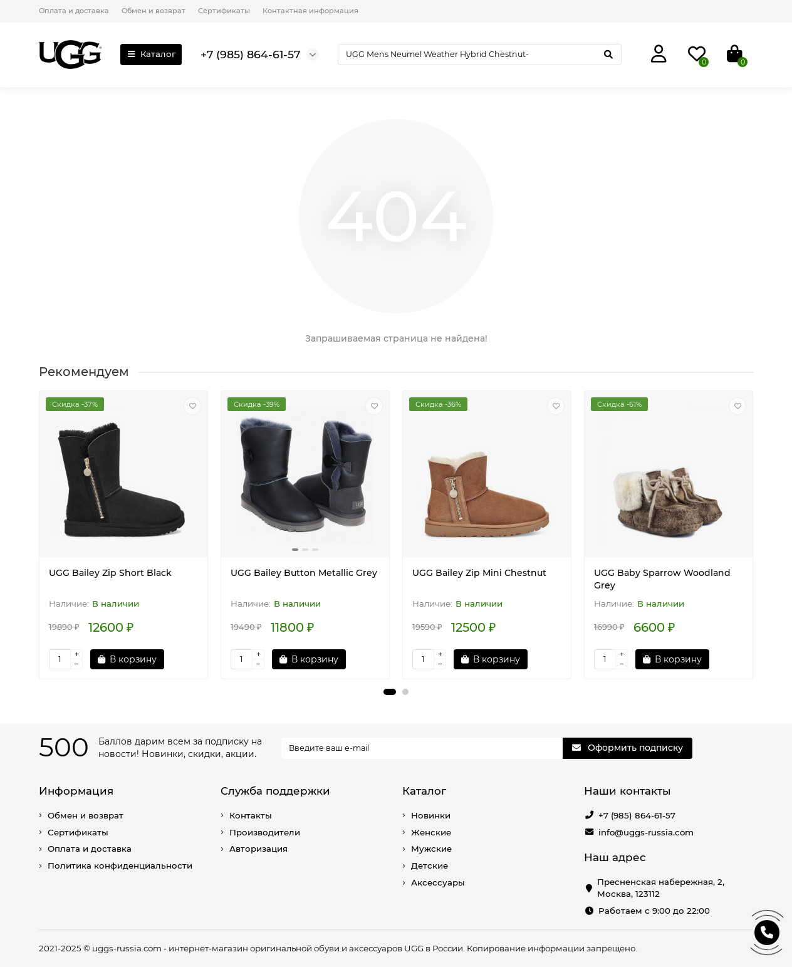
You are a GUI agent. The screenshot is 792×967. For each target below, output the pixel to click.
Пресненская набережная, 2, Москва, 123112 (660, 888)
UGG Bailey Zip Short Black (110, 572)
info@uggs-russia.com (646, 832)
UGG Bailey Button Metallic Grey (304, 572)
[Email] (422, 748)
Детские (429, 865)
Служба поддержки (275, 791)
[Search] (480, 54)
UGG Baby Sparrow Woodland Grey (662, 579)
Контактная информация (310, 10)
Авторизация (258, 849)
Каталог (151, 54)
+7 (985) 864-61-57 (636, 815)
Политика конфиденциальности (120, 865)
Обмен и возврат (153, 10)
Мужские (431, 849)
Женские (431, 832)
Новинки (431, 815)
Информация (76, 791)
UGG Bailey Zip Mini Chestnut (479, 572)
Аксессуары (438, 882)
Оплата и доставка (74, 10)
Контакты (250, 815)
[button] (389, 692)
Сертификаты (224, 10)
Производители (264, 832)
